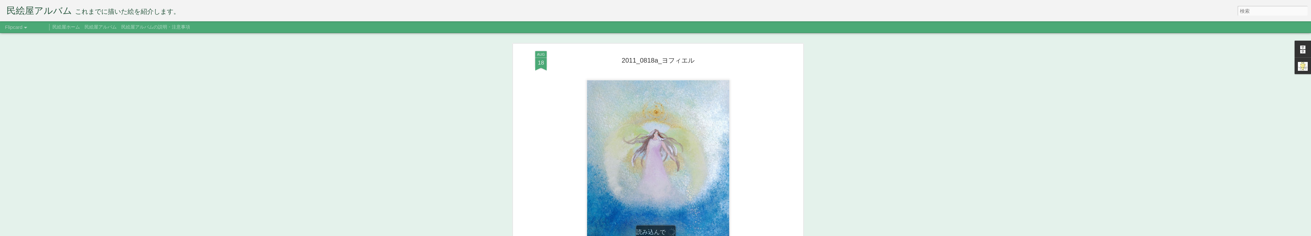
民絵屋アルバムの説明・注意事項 (155, 27)
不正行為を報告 (716, 232)
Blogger (696, 232)
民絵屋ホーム (66, 27)
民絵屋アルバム (101, 27)
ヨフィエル (666, 110)
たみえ (690, 101)
